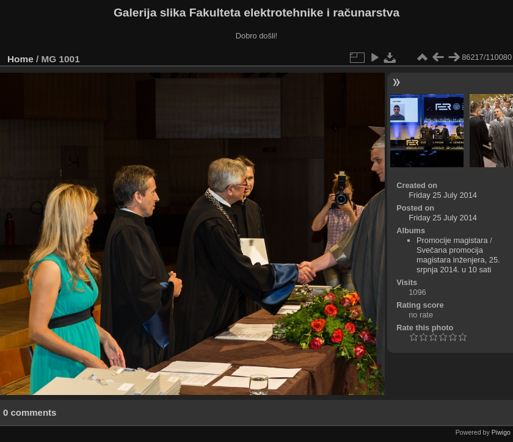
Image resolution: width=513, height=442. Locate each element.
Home (20, 59)
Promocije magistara (452, 240)
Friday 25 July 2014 (443, 195)
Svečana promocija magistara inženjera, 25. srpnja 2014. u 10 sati (458, 259)
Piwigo (501, 432)
